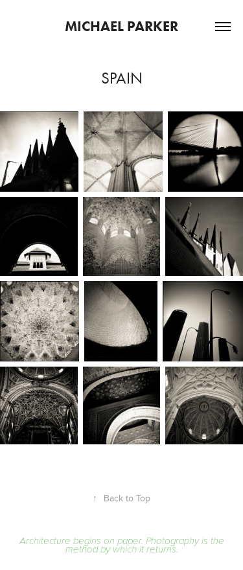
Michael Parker (121, 26)
